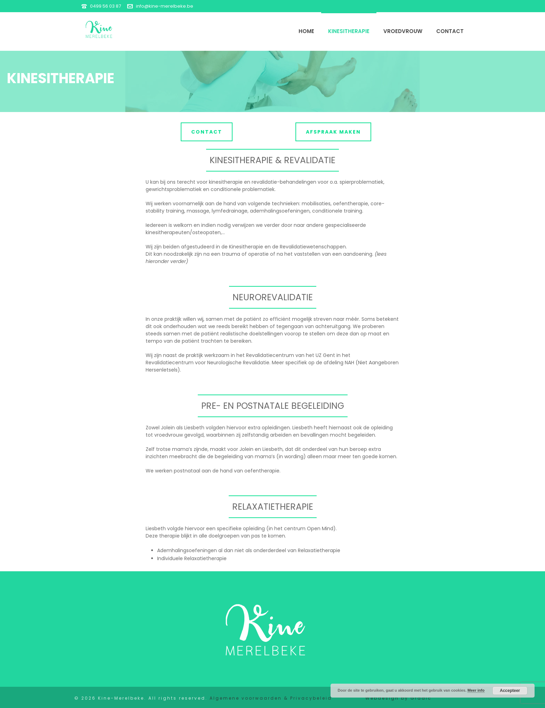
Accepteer (510, 690)
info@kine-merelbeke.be (164, 6)
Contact (450, 31)
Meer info (476, 690)
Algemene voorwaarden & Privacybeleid (271, 698)
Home (306, 31)
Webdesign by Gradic (398, 698)
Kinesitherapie (348, 31)
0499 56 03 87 (105, 6)
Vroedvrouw (402, 31)
